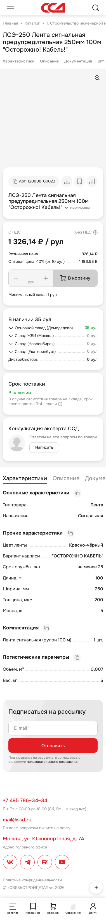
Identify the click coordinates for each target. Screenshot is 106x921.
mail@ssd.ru (17, 820)
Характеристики (18, 61)
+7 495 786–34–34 (25, 800)
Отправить (53, 746)
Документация (78, 61)
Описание (49, 61)
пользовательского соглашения (52, 761)
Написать (44, 447)
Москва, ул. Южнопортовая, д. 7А (43, 839)
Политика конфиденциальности (32, 879)
